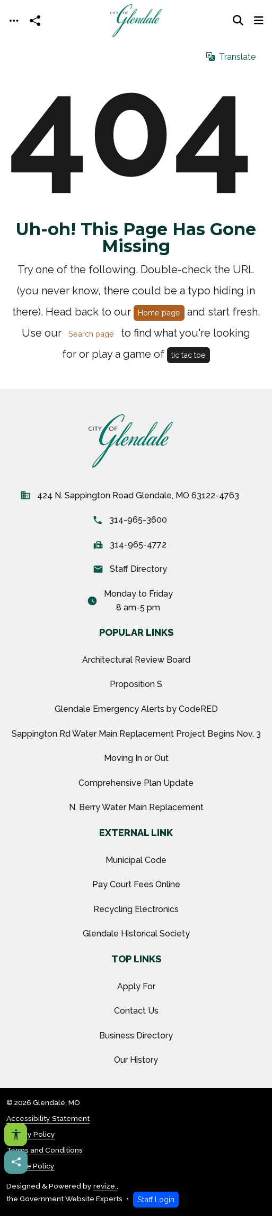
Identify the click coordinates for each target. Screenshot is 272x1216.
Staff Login (155, 1199)
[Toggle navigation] (13, 21)
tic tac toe (188, 354)
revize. (105, 1186)
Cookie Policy (30, 1166)
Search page (91, 333)
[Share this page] (16, 1162)
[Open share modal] (35, 21)
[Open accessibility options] (15, 1134)
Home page (159, 312)
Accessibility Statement (48, 1118)
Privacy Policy (30, 1134)
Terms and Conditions (44, 1150)
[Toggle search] (238, 20)
